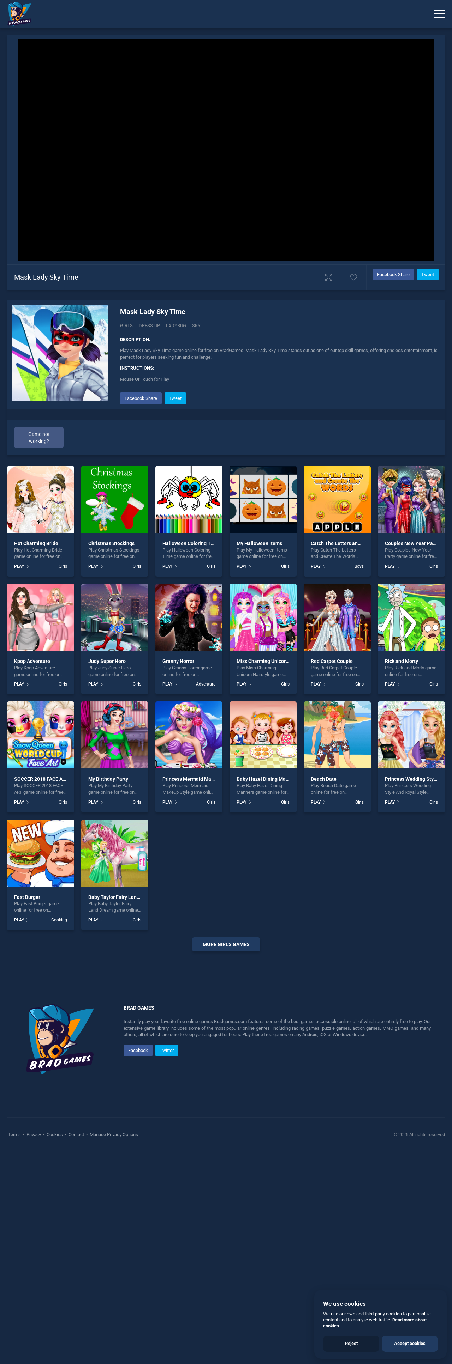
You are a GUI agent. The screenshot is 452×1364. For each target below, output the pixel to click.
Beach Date (324, 779)
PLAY (19, 566)
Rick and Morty (401, 661)
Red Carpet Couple (332, 661)
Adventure (205, 684)
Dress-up (149, 325)
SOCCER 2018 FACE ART (41, 779)
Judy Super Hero (107, 661)
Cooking (59, 920)
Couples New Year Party (412, 543)
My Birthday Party (108, 779)
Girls (126, 325)
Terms (15, 1134)
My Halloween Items (259, 543)
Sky (196, 325)
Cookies (55, 1134)
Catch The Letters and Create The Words (356, 543)
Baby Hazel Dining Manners (267, 779)
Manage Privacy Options (113, 1134)
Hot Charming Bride (36, 543)
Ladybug (176, 325)
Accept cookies (410, 1343)
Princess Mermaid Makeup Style (198, 779)
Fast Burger (27, 897)
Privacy (33, 1134)
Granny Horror (178, 661)
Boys (359, 566)
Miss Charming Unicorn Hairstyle (273, 661)
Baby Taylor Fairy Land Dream (121, 897)
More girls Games (226, 944)
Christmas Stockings (111, 543)
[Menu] (439, 14)
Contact (76, 1134)
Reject (351, 1343)
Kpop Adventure (32, 661)
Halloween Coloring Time (190, 543)
